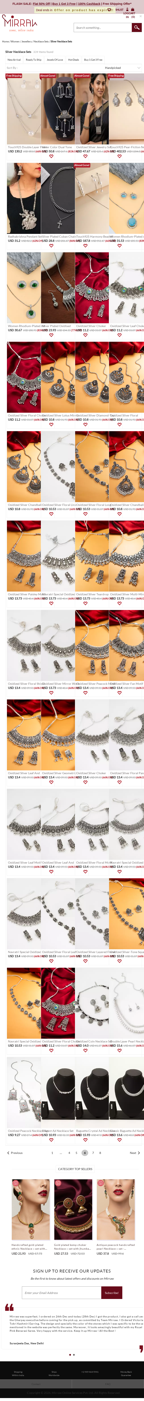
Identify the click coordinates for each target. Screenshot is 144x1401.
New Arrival (14, 59)
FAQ (108, 1384)
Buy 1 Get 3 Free (93, 59)
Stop (142, 1359)
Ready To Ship (33, 59)
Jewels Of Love (55, 59)
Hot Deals (73, 59)
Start (139, 1359)
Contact (36, 1384)
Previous (17, 1153)
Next (133, 1153)
